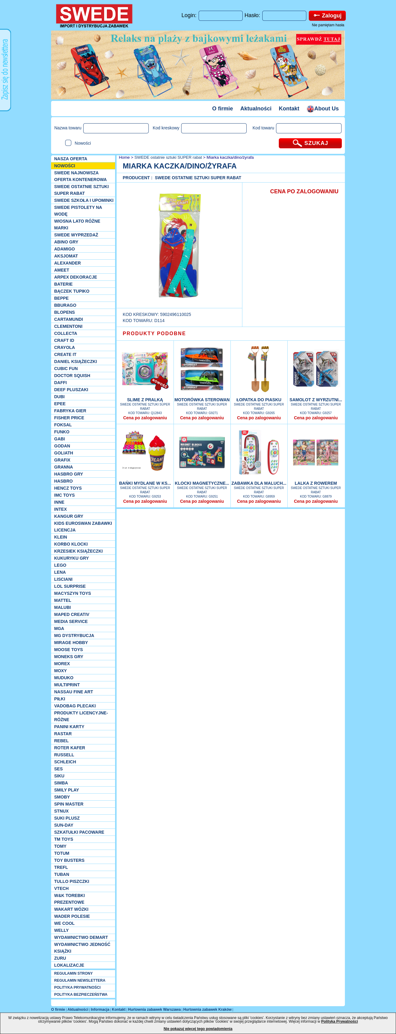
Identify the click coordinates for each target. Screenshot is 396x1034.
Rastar (63, 733)
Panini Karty (69, 726)
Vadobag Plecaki (75, 705)
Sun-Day (63, 825)
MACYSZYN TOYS (72, 593)
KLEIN (60, 537)
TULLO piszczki (71, 881)
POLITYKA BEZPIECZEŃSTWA (80, 994)
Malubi (62, 607)
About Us (323, 109)
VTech (61, 888)
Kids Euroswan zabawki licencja (83, 526)
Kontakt (289, 109)
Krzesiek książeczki (78, 551)
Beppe (61, 298)
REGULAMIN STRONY (73, 973)
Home (124, 157)
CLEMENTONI (68, 326)
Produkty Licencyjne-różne (81, 716)
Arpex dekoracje (75, 277)
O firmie (222, 109)
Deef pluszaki (71, 389)
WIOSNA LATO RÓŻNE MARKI (77, 224)
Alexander (67, 263)
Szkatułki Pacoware (79, 832)
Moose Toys (68, 649)
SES (58, 768)
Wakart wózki (71, 909)
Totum (61, 853)
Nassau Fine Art (73, 691)
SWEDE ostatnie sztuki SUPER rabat (81, 190)
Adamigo (64, 248)
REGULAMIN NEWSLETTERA (79, 980)
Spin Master (69, 804)
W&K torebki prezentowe (69, 899)
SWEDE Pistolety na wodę (78, 211)
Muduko (63, 677)
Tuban (61, 874)
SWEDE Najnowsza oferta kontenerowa (80, 176)
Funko (61, 431)
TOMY (60, 846)
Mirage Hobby (71, 642)
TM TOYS (63, 839)
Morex (62, 663)
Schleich (65, 761)
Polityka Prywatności (339, 1021)
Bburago (65, 305)
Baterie (63, 284)
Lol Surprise (70, 586)
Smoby (62, 797)
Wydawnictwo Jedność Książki (82, 948)
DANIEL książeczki (75, 361)
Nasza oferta (70, 158)
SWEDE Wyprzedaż (76, 234)
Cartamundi (68, 319)
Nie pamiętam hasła (328, 25)
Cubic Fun (66, 368)
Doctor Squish (72, 375)
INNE (59, 502)
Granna (63, 467)
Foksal (63, 424)
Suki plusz (67, 818)
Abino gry (66, 241)
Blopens (64, 312)
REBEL (61, 740)
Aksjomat (66, 256)
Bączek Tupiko (71, 291)
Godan (62, 445)
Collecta (65, 333)
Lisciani (63, 579)
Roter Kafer (69, 747)
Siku (59, 775)
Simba (61, 782)
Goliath (63, 452)
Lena (60, 572)
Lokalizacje (69, 965)
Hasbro (63, 481)
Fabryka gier (70, 410)
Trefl (61, 867)
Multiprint (67, 684)
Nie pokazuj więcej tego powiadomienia (198, 1029)
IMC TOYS (64, 495)
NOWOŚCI (64, 165)
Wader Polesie (72, 916)
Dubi (59, 396)
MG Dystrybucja (74, 635)
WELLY (61, 930)
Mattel (62, 600)
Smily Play (66, 790)
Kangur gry (68, 516)
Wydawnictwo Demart (81, 937)
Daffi (60, 382)
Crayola (64, 347)
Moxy (60, 670)
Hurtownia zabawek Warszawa (154, 1009)
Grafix (62, 460)
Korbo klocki (71, 544)
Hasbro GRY (68, 474)
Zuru (60, 958)
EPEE (59, 403)
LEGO (60, 565)
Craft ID (64, 340)
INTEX (60, 509)
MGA (59, 628)
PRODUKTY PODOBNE (154, 333)
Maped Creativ (71, 614)
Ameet (61, 270)
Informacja (100, 1009)
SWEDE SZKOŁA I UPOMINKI (84, 200)
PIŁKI (59, 698)
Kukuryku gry (71, 558)
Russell (64, 754)
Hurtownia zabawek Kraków (207, 1009)
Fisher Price (69, 417)
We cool (64, 923)
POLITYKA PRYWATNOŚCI (77, 987)
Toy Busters (69, 860)
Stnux (61, 811)
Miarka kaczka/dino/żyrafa (230, 157)
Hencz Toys (68, 488)
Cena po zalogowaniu (145, 417)
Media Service (71, 621)
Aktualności (255, 109)
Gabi (59, 438)
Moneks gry (68, 656)
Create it (65, 354)
